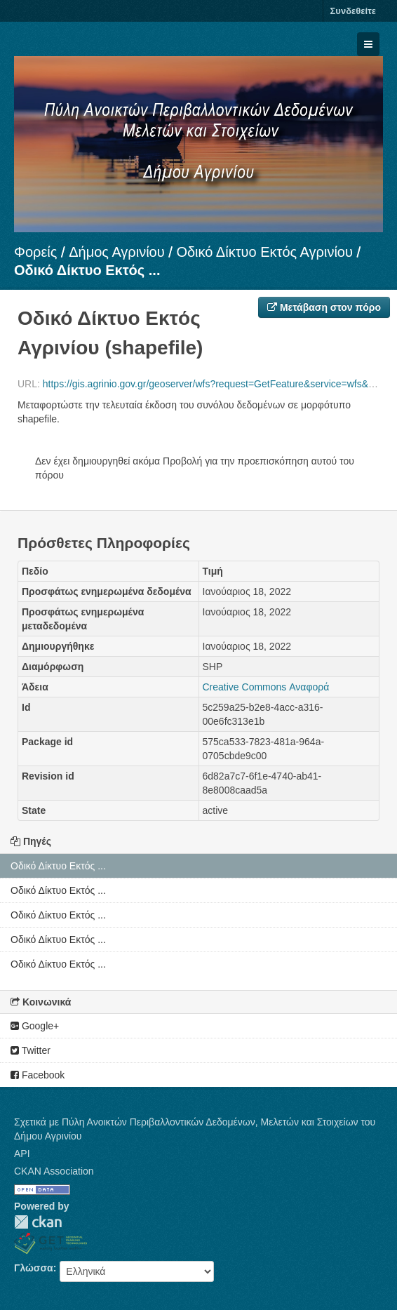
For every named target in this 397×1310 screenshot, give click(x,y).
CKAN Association (54, 1171)
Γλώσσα (33, 1268)
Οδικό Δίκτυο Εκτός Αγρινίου (264, 252)
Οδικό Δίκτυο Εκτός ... (87, 270)
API (22, 1153)
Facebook (38, 1075)
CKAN (38, 1222)
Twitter (31, 1050)
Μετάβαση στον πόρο (324, 307)
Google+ (35, 1025)
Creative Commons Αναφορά (266, 687)
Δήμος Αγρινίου (117, 252)
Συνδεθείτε (353, 11)
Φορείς (35, 252)
